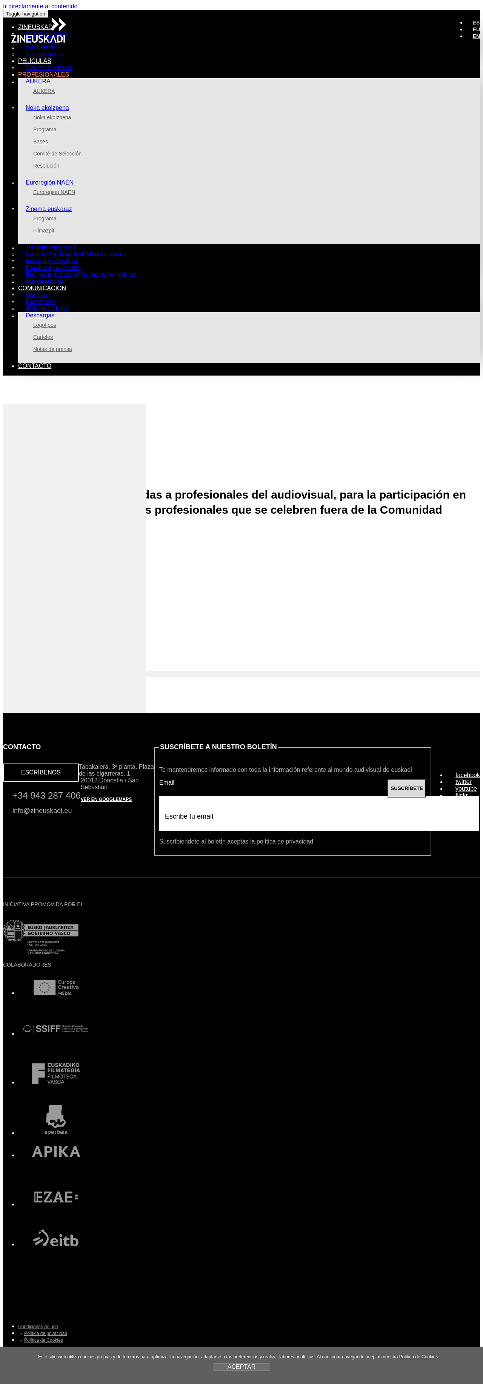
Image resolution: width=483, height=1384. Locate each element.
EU (476, 29)
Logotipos (44, 325)
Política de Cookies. (419, 1356)
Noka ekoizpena (47, 108)
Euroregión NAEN (50, 182)
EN (476, 36)
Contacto (34, 366)
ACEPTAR (241, 1367)
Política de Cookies (43, 1340)
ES (476, 23)
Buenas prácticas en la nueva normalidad (81, 274)
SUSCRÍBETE (407, 788)
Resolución (46, 166)
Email (166, 782)
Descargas (40, 315)
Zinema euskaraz (49, 209)
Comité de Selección (57, 154)
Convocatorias (45, 281)
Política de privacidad (45, 1333)
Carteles (43, 337)
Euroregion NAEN (54, 192)
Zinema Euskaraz (49, 68)
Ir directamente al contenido (40, 6)
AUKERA (38, 81)
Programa (44, 129)
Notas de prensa (52, 349)
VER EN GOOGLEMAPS (106, 799)
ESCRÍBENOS (41, 772)
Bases (40, 142)
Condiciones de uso (38, 1326)
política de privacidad (285, 841)
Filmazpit (43, 231)
